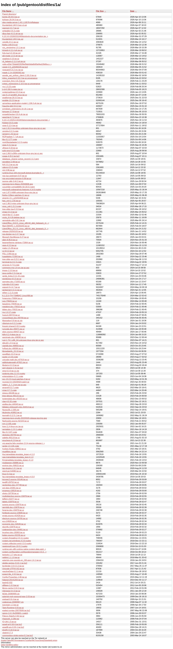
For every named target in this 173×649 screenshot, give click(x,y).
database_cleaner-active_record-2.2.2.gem (20, 159)
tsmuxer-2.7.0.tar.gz (10, 112)
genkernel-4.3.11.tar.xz (12, 290)
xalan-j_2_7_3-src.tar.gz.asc (14, 385)
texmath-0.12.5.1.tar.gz (12, 415)
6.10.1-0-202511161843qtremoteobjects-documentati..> (26, 120)
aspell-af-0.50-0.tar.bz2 (12, 624)
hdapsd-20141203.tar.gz (12, 580)
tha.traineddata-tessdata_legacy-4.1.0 (18, 454)
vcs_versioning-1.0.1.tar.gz (13, 48)
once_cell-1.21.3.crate (11, 206)
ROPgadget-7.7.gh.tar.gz (13, 137)
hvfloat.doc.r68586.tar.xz (12, 348)
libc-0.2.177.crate (9, 139)
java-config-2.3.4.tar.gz (12, 273)
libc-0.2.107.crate (9, 432)
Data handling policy (9, 645)
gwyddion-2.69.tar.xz (11, 162)
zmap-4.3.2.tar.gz (9, 212)
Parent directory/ (9, 14)
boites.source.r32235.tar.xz (13, 535)
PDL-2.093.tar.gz (9, 254)
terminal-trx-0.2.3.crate (12, 262)
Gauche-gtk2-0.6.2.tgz (11, 106)
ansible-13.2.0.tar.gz (11, 100)
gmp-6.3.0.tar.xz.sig (10, 371)
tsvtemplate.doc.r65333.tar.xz (14, 399)
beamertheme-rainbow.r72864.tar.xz (17, 243)
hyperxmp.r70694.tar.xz (12, 298)
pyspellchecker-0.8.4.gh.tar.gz (15, 114)
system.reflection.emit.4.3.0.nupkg (16, 544)
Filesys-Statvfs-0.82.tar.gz (13, 616)
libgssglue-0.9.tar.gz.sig (12, 321)
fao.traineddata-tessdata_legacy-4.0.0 (18, 477)
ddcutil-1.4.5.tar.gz (10, 343)
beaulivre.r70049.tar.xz (12, 304)
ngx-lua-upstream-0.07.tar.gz (14, 176)
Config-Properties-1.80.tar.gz (14, 577)
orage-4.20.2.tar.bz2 (10, 156)
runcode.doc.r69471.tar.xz (13, 329)
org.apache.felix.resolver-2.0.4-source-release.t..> (23, 443)
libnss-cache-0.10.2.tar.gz (13, 588)
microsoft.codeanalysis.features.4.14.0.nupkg (21, 190)
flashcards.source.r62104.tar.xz (15, 421)
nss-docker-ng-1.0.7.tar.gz (13, 234)
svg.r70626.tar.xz (9, 301)
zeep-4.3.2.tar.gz (9, 145)
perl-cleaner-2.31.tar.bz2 (12, 368)
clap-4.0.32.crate (9, 401)
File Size (100, 11)
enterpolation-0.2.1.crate (12, 376)
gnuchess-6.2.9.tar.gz (11, 440)
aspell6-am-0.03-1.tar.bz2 (13, 627)
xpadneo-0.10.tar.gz (10, 59)
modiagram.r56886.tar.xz (13, 463)
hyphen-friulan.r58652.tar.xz (14, 449)
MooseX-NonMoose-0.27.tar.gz (15, 237)
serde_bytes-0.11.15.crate (13, 276)
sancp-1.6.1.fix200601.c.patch (15, 613)
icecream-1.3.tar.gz (10, 605)
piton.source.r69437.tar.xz (13, 332)
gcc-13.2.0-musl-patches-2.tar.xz (16, 379)
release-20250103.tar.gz (12, 231)
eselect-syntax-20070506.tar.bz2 (16, 610)
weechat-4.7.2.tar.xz (10, 117)
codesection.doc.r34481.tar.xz (15, 530)
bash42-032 (7, 583)
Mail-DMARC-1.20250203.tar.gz (16, 226)
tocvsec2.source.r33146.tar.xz (15, 479)
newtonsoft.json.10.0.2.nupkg (14, 546)
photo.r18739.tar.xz (10, 493)
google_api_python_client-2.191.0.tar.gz (19, 75)
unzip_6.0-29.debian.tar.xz (13, 217)
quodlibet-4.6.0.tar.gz (11, 354)
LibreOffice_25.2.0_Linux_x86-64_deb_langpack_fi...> (25, 229)
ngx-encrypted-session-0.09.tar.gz (16, 179)
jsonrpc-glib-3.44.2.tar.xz (12, 181)
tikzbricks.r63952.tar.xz (12, 413)
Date (132, 11)
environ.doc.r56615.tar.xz (13, 466)
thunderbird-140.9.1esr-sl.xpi (14, 25)
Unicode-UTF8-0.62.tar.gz (13, 569)
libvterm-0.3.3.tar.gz (10, 365)
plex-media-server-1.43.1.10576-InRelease (20, 22)
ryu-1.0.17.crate (9, 312)
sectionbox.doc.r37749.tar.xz (14, 485)
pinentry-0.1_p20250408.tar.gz (15, 198)
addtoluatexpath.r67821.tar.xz (15, 362)
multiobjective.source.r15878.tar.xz (17, 496)
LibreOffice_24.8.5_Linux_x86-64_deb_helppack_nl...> (25, 223)
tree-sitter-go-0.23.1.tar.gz (13, 259)
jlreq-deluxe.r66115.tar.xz (13, 396)
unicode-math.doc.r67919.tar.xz (15, 360)
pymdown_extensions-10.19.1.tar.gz (17, 109)
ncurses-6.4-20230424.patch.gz (15, 382)
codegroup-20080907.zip (13, 602)
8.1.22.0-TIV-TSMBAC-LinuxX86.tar (17, 296)
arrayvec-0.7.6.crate (10, 265)
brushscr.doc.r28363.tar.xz (13, 532)
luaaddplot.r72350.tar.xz (12, 257)
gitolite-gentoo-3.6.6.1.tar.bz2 (14, 563)
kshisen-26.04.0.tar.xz (11, 20)
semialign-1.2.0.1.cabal (12, 429)
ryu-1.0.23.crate (9, 87)
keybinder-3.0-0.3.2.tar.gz (13, 566)
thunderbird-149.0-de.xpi (12, 39)
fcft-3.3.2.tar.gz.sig (10, 165)
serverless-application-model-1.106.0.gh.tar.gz (22, 103)
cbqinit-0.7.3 (7, 633)
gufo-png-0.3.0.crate (11, 151)
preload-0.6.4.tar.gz (10, 599)
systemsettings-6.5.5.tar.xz (13, 92)
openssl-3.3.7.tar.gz (10, 28)
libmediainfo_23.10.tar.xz (13, 351)
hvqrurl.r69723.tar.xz (11, 315)
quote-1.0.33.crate (10, 357)
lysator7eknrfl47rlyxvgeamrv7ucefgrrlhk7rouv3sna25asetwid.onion (29, 640)
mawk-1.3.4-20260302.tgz (13, 73)
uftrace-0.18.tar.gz (10, 148)
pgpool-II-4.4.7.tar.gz (11, 287)
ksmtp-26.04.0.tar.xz (11, 17)
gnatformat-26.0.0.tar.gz (12, 98)
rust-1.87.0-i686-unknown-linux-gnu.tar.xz (20, 192)
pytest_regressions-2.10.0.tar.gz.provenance (21, 84)
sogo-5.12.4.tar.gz (10, 126)
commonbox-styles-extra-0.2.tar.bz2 (17, 635)
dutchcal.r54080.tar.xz (11, 471)
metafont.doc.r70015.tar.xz (13, 307)
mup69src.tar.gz (9, 452)
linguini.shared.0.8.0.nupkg (13, 326)
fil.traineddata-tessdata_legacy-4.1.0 (17, 460)
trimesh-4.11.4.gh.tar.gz (12, 50)
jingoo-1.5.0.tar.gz (10, 270)
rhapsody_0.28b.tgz (10, 619)
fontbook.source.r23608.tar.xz (15, 513)
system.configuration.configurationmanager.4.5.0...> (24, 552)
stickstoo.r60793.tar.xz (11, 435)
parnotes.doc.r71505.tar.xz (13, 282)
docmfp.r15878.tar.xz (11, 527)
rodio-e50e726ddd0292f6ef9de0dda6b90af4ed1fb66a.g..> (27, 64)
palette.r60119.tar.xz (11, 438)
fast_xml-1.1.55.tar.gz (11, 201)
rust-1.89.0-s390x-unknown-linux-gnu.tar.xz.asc (22, 153)
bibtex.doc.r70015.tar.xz (12, 310)
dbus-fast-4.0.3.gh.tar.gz (12, 34)
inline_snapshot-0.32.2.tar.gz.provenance (19, 78)
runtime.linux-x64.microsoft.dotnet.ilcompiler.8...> (23, 173)
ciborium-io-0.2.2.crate (11, 323)
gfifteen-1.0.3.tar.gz (10, 585)
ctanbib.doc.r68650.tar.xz (13, 346)
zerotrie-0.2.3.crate (10, 131)
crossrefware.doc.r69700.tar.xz (15, 318)
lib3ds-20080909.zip (10, 594)
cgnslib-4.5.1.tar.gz (10, 42)
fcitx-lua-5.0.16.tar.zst (11, 53)
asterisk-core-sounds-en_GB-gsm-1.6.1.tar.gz (21, 560)
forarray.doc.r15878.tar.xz (13, 510)
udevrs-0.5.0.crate (10, 167)
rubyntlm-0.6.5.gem (10, 284)
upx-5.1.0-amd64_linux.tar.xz (14, 95)
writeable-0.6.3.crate (11, 31)
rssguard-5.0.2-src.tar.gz (12, 70)
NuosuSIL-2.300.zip (10, 410)
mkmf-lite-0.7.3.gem (10, 215)
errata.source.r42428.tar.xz (13, 516)
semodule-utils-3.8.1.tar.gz (13, 220)
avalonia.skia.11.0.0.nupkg (13, 374)
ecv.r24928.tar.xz (9, 521)
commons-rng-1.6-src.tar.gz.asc (15, 268)
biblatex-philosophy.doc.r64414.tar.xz (18, 407)
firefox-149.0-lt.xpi (10, 45)
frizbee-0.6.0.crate (10, 123)
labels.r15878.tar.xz (10, 502)
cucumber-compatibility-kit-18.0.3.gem (18, 187)
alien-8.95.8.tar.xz (9, 240)
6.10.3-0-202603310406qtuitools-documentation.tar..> (25, 36)
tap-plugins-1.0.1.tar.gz (12, 468)
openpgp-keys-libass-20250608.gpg (17, 184)
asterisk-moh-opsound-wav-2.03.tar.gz (18, 597)
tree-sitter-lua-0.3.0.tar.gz (13, 209)
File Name (6, 11)
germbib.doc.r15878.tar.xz (13, 507)
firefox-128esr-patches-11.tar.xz (15, 195)
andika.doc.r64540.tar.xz (12, 404)
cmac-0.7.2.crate (9, 390)
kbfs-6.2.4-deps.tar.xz (11, 335)
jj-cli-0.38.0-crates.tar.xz (12, 89)
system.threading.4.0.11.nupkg (15, 538)
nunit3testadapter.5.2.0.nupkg (15, 142)
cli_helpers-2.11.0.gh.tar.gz (13, 61)
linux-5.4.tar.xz (8, 474)
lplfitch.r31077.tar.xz (10, 499)
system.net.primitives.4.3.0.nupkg (16, 541)
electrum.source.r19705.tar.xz (15, 519)
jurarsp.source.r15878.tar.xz (14, 505)
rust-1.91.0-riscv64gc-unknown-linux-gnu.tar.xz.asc (24, 128)
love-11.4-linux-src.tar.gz (12, 426)
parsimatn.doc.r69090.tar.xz (14, 337)
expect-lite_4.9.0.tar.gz (12, 574)
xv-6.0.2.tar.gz (8, 251)
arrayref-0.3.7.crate (10, 388)
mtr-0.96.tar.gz (8, 170)
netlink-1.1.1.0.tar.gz (11, 557)
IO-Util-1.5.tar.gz (9, 622)
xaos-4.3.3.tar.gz (9, 245)
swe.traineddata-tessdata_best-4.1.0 (17, 457)
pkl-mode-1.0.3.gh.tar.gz (12, 56)
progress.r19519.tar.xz (11, 491)
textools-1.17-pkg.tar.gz (12, 555)
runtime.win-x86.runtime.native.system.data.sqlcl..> (24, 549)
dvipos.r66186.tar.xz (10, 393)
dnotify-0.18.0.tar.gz (10, 630)
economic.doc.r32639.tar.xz (14, 524)
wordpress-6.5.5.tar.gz (11, 279)
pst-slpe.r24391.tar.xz (11, 488)
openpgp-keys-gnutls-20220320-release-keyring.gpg (24, 418)
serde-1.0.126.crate (10, 446)
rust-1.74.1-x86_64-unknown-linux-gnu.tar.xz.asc (23, 340)
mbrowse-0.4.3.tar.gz (11, 591)
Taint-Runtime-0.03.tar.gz (13, 608)
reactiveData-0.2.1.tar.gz (12, 571)
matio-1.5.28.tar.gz (10, 248)
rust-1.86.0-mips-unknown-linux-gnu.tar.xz (20, 204)
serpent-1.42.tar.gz (10, 134)
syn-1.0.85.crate (9, 424)
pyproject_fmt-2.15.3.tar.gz (13, 81)
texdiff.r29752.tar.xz (10, 482)
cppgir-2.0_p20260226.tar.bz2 (15, 67)
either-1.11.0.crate (10, 293)
